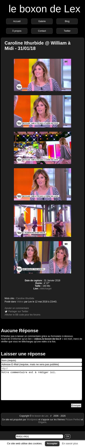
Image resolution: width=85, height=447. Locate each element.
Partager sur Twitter (18, 311)
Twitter (67, 31)
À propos (16, 31)
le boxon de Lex (44, 8)
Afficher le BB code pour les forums (22, 314)
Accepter (52, 443)
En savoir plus (70, 443)
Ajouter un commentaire (17, 308)
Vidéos (20, 301)
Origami (42, 428)
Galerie (42, 21)
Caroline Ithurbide (25, 298)
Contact (42, 31)
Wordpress (32, 425)
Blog (67, 21)
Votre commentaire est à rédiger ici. (41, 388)
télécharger (46, 288)
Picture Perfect (73, 425)
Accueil (17, 21)
